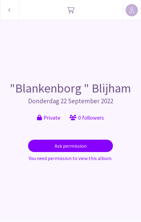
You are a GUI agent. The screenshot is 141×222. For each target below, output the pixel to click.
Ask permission (71, 146)
